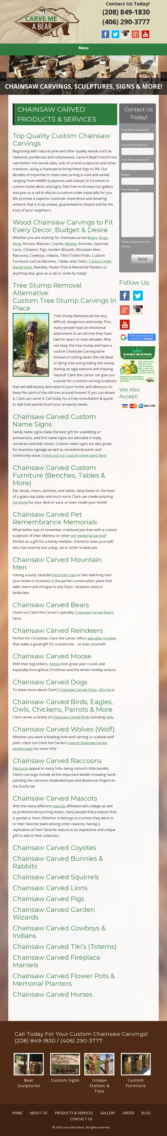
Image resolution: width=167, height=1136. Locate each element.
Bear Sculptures (29, 1083)
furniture (20, 502)
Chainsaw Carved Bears (94, 612)
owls (110, 717)
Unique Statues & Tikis (99, 1086)
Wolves (71, 243)
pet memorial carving (88, 535)
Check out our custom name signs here (74, 455)
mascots (59, 806)
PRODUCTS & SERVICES (74, 1113)
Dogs (103, 237)
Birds (17, 243)
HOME (17, 1113)
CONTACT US (81, 1119)
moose (54, 663)
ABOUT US (38, 1113)
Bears (92, 237)
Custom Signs (65, 1080)
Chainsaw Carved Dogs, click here (86, 689)
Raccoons (20, 768)
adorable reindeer (102, 638)
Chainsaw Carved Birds (71, 717)
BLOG (146, 1113)
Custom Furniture (136, 1083)
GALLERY (107, 1113)
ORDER (128, 1113)
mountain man (64, 575)
